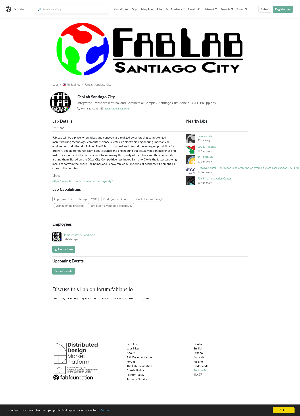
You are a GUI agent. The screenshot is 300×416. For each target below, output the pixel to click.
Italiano (198, 361)
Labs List (132, 344)
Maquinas (147, 9)
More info (112, 410)
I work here (64, 249)
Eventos (194, 9)
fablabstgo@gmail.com (116, 108)
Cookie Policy (135, 370)
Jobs (159, 9)
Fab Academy (175, 9)
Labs (55, 84)
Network (210, 9)
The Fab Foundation (139, 366)
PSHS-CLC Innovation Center (214, 178)
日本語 (197, 374)
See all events (63, 271)
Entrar (265, 9)
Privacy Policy (135, 374)
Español (198, 352)
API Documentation (139, 357)
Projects (226, 9)
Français (198, 357)
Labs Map (133, 348)
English (198, 348)
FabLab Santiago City (97, 84)
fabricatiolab (204, 136)
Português (199, 370)
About (131, 352)
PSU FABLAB (205, 157)
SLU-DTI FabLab (206, 146)
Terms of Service (137, 379)
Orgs (134, 9)
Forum (241, 9)
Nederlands (200, 366)
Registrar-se (283, 9)
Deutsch (198, 344)
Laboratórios (120, 9)
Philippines (71, 84)
